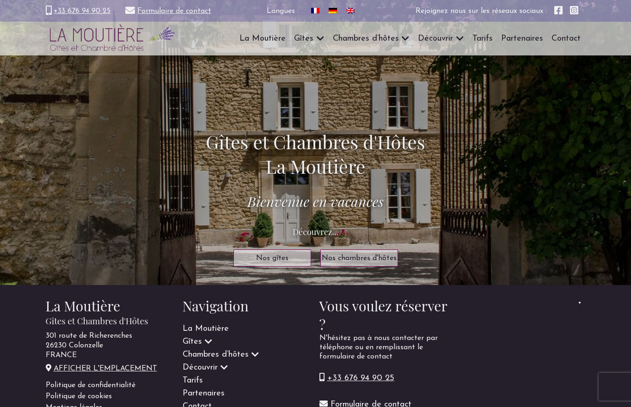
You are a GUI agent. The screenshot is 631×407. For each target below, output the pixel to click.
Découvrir (435, 38)
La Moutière (262, 38)
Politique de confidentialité (90, 385)
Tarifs (482, 38)
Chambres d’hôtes (366, 38)
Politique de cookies (79, 396)
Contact (566, 38)
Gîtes (303, 38)
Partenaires (522, 38)
